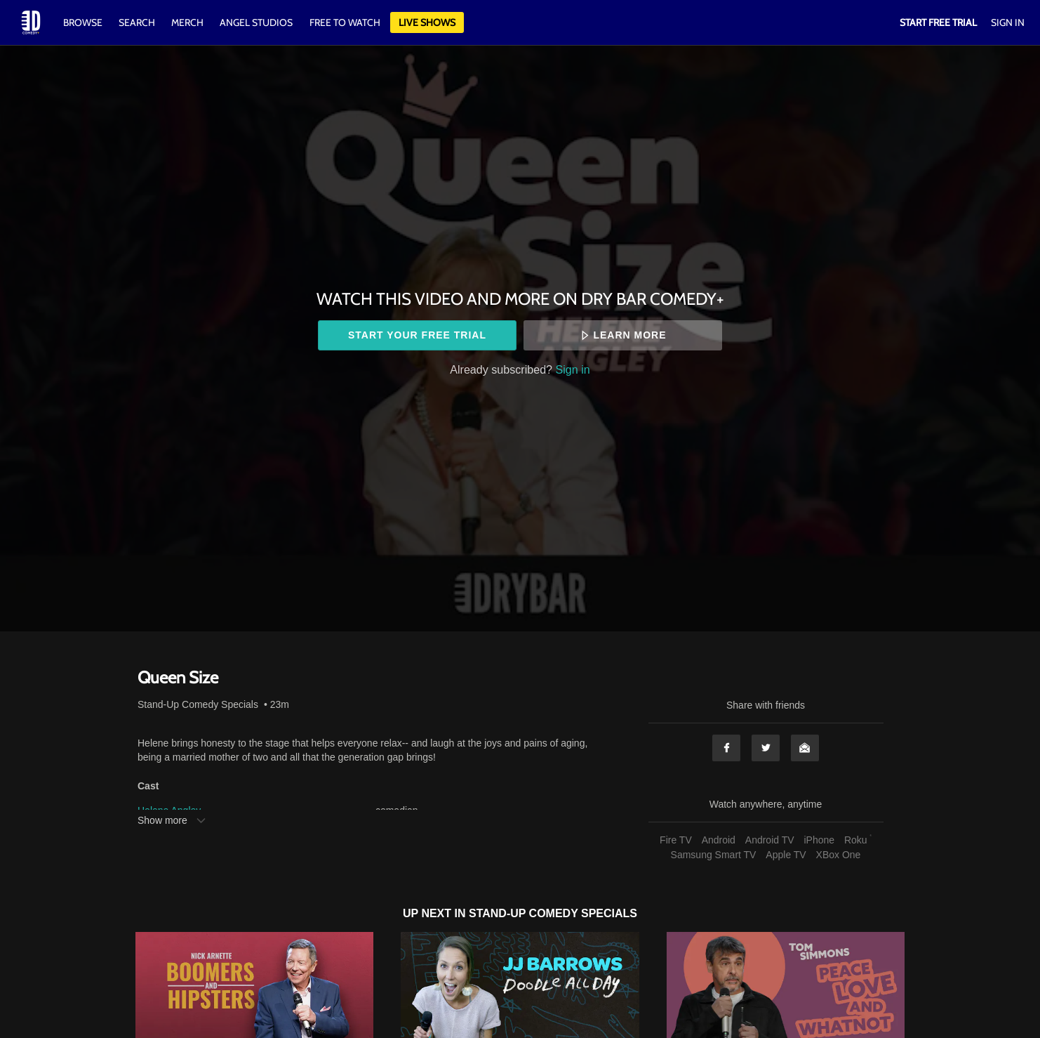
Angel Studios (256, 22)
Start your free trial (417, 335)
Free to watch (344, 22)
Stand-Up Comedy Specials (198, 704)
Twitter (765, 748)
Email (805, 748)
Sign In (1008, 22)
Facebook (726, 748)
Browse (84, 22)
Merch (187, 22)
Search (138, 22)
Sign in (573, 369)
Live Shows (427, 22)
